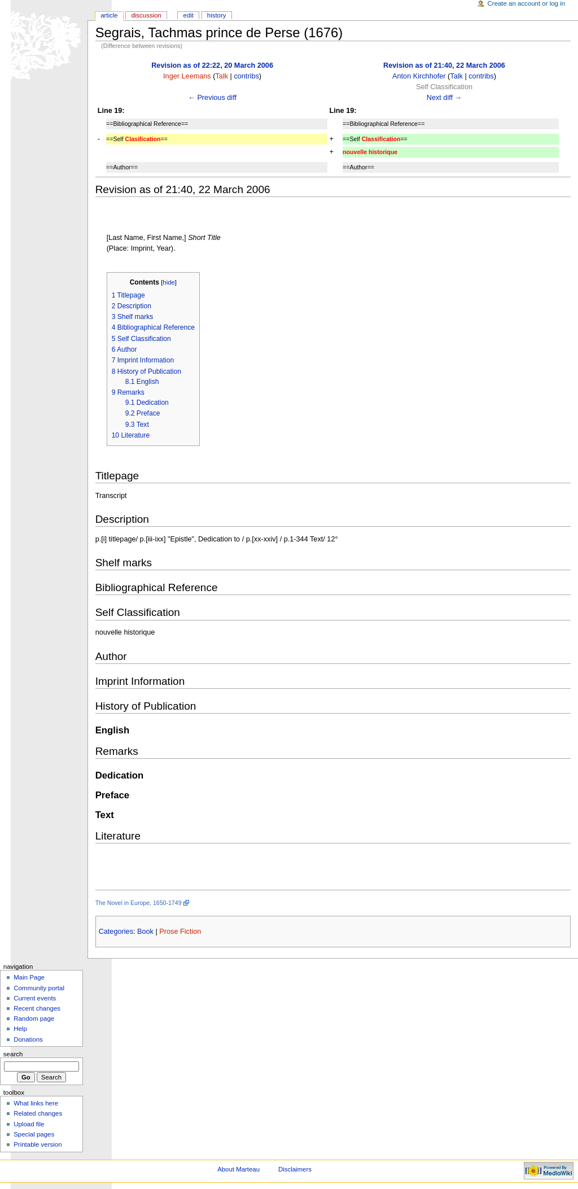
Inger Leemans (187, 76)
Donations (28, 1039)
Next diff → (444, 98)
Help (20, 1028)
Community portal (39, 988)
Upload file (29, 1124)
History (216, 15)
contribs (246, 76)
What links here (36, 1103)
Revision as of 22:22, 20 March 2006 (212, 65)
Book (145, 932)
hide (168, 282)
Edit (188, 15)
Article (109, 15)
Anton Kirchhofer (419, 76)
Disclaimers (295, 1169)
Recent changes (37, 1008)
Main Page (29, 977)
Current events (35, 998)
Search (13, 1054)
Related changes (38, 1113)
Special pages (34, 1134)
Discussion (146, 15)
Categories (116, 932)
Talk (221, 76)
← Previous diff (212, 98)
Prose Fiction (180, 932)
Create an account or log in (527, 3)
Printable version (38, 1144)
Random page (34, 1018)
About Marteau (238, 1169)
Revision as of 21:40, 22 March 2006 (444, 65)
